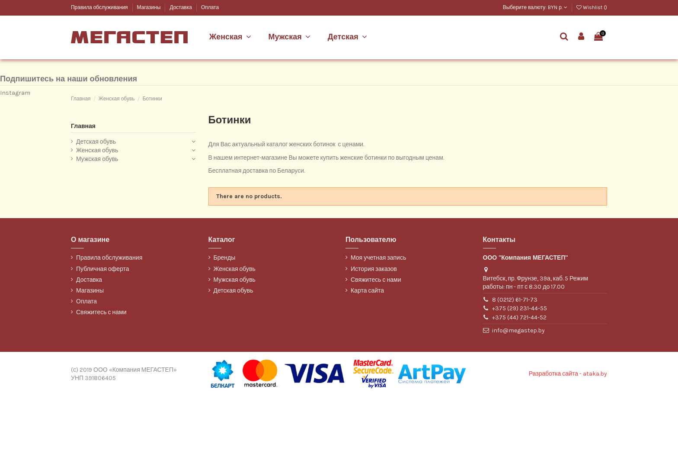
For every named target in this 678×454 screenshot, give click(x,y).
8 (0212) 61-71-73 (514, 357)
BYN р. (557, 7)
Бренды (225, 315)
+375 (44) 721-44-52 (519, 375)
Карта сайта (367, 348)
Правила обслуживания (100, 7)
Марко (78, 69)
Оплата (210, 7)
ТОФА (77, 84)
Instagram (15, 150)
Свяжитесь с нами (101, 370)
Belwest (80, 55)
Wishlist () (591, 7)
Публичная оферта (102, 326)
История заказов (374, 326)
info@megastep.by (518, 388)
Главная (83, 183)
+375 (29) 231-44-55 (519, 366)
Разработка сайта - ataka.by (568, 431)
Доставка (181, 7)
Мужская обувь (97, 216)
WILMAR (80, 98)
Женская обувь (97, 208)
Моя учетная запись (378, 315)
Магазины (149, 7)
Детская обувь (96, 199)
